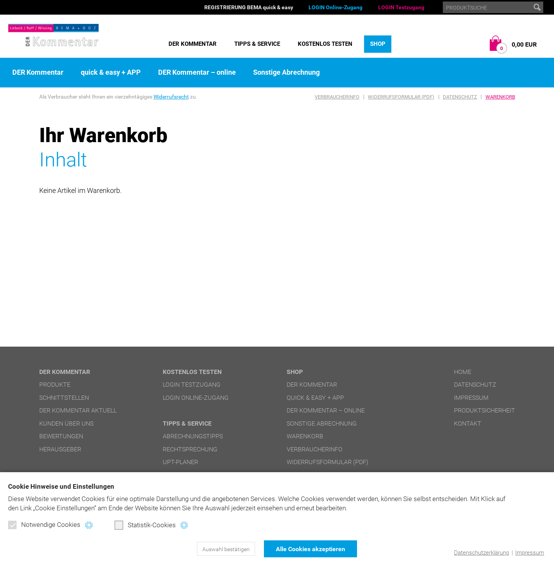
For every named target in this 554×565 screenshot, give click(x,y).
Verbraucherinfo (337, 97)
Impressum (529, 552)
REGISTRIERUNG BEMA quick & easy (248, 7)
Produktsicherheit (484, 410)
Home (462, 372)
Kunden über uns (66, 423)
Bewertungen (61, 436)
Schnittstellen (64, 397)
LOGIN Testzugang (401, 7)
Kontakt (467, 423)
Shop (377, 43)
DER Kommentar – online (197, 72)
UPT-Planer (180, 462)
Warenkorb (500, 97)
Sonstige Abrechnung (286, 72)
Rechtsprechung (190, 449)
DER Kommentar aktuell (78, 410)
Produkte (54, 384)
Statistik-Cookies (145, 525)
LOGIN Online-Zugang (335, 7)
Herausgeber (60, 449)
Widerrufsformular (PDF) (401, 97)
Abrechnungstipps (193, 436)
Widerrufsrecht (171, 97)
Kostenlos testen (325, 43)
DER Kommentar (193, 43)
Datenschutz (460, 97)
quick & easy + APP (111, 72)
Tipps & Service (257, 43)
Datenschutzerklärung (481, 552)
